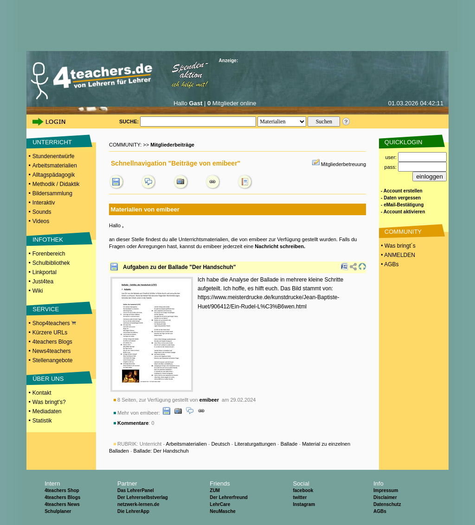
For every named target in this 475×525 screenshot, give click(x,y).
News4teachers (51, 351)
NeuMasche (223, 511)
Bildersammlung (52, 193)
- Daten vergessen (401, 197)
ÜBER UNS (48, 378)
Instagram (304, 504)
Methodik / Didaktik (55, 184)
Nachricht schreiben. (280, 246)
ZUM (215, 490)
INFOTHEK (47, 239)
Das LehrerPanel (135, 490)
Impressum (385, 490)
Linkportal (44, 272)
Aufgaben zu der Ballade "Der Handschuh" (179, 267)
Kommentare (132, 423)
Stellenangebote (52, 360)
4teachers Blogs (52, 342)
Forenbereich (48, 253)
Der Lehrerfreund (229, 497)
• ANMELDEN (397, 255)
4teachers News (62, 504)
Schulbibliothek (51, 263)
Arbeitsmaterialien (54, 165)
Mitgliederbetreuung (343, 164)
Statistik (42, 420)
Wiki (37, 291)
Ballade (289, 444)
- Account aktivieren (403, 211)
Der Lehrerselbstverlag (142, 497)
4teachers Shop (62, 490)
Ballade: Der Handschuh (161, 451)
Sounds (41, 212)
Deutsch (220, 444)
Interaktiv (43, 202)
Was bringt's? (49, 402)
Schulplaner (58, 511)
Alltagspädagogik (53, 175)
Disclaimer (385, 497)
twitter (300, 497)
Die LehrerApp (133, 511)
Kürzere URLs (49, 332)
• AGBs (389, 264)
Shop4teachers (54, 323)
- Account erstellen (402, 190)
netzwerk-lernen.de (138, 504)
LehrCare (220, 504)
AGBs (379, 511)
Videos (40, 221)
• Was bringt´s (397, 246)
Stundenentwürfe (53, 156)
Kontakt (41, 393)
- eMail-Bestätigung (402, 204)
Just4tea (42, 281)
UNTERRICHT (52, 142)
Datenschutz (387, 504)
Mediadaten (47, 411)
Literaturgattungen (255, 444)
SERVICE (45, 309)
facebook (303, 490)
